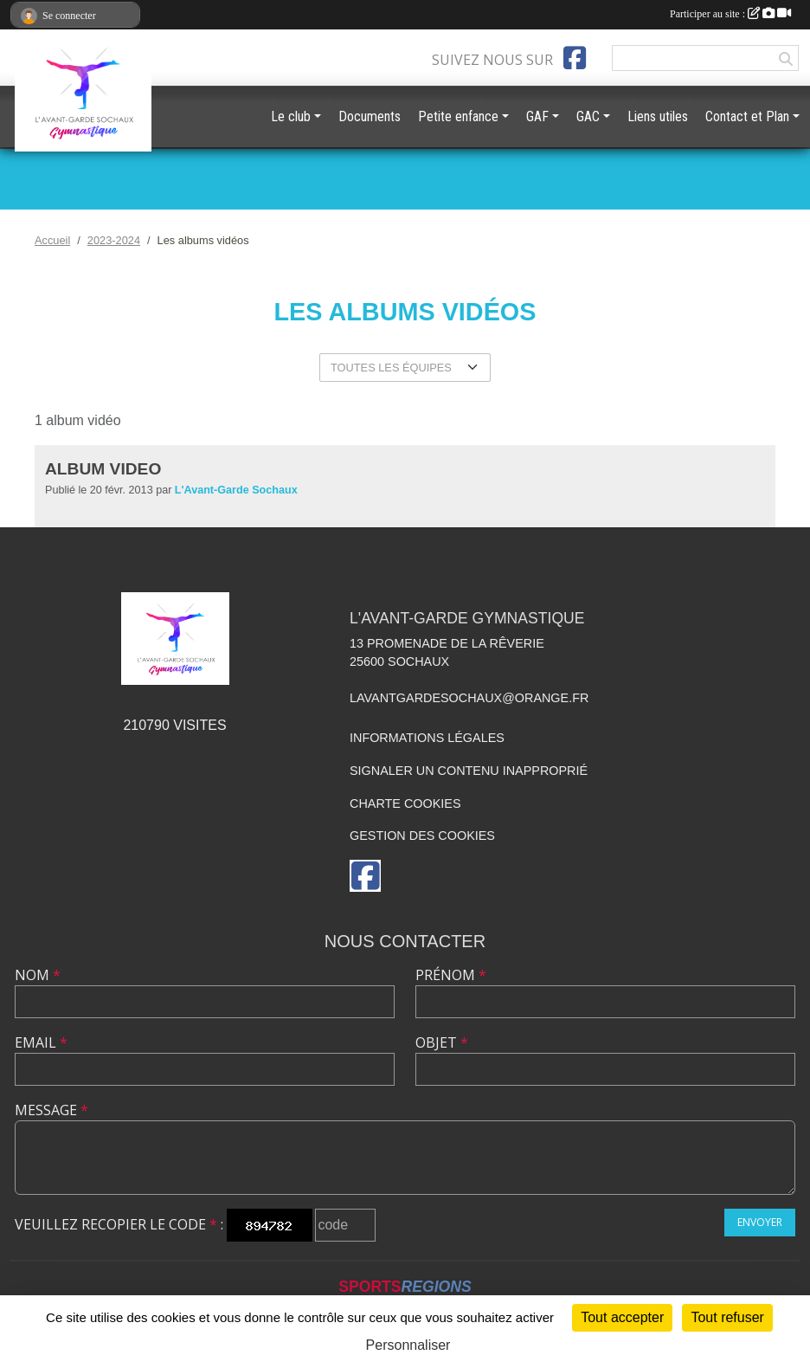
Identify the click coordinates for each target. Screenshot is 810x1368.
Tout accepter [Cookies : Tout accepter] (622, 1317)
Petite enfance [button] (458, 116)
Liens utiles (657, 116)
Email (41, 1042)
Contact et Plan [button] (747, 116)
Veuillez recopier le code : (119, 1224)
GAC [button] (588, 116)
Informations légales (427, 738)
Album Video (103, 469)
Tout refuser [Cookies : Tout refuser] (727, 1317)
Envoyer (759, 1222)
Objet (441, 1042)
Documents (369, 116)
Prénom (450, 974)
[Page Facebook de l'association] (574, 58)
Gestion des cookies (422, 835)
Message (51, 1110)
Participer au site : (730, 14)
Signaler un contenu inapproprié (469, 771)
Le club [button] (291, 116)
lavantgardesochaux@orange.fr (469, 698)
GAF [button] (537, 116)
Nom (38, 974)
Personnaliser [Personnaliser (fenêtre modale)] (408, 1345)
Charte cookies (405, 803)
